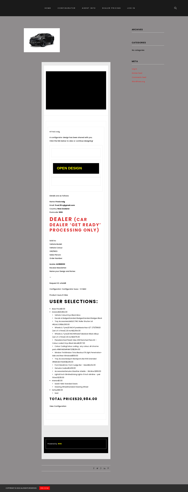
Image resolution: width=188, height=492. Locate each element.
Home (48, 8)
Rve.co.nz (45, 488)
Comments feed (139, 77)
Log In (131, 8)
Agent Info (89, 8)
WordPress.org (138, 81)
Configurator (67, 8)
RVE (60, 444)
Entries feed (137, 73)
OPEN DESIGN (69, 168)
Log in (134, 69)
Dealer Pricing (111, 8)
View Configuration (58, 406)
